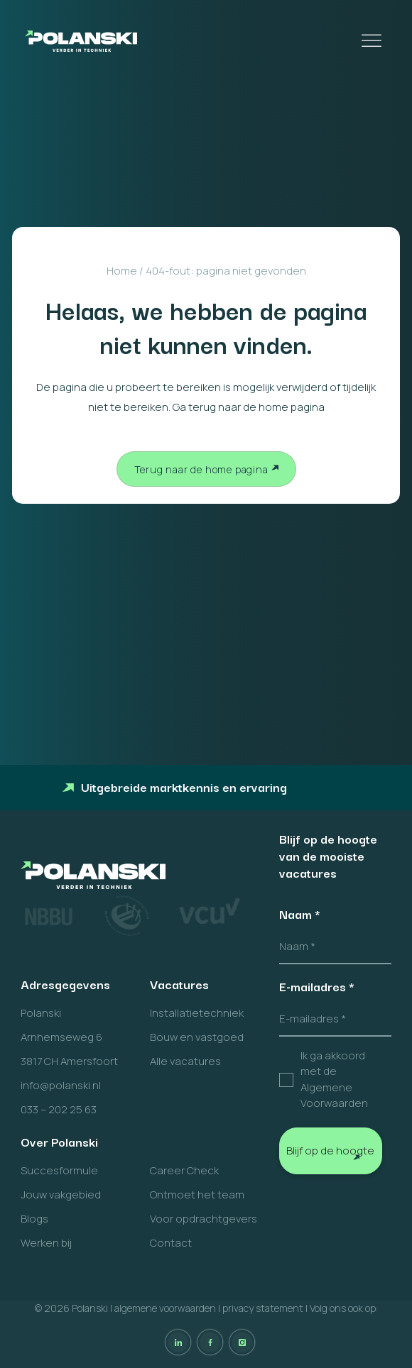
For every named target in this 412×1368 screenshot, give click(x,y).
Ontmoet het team (197, 1194)
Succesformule (59, 1170)
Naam (299, 914)
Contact (171, 1242)
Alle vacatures (185, 1061)
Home (122, 270)
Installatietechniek (197, 1012)
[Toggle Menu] (373, 41)
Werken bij (46, 1242)
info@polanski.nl (61, 1085)
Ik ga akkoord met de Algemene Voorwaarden (334, 1079)
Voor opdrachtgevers (203, 1218)
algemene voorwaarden (165, 1308)
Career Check (184, 1170)
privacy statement (262, 1308)
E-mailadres (316, 986)
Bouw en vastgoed (197, 1037)
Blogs (34, 1218)
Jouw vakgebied (61, 1194)
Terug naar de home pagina (201, 469)
